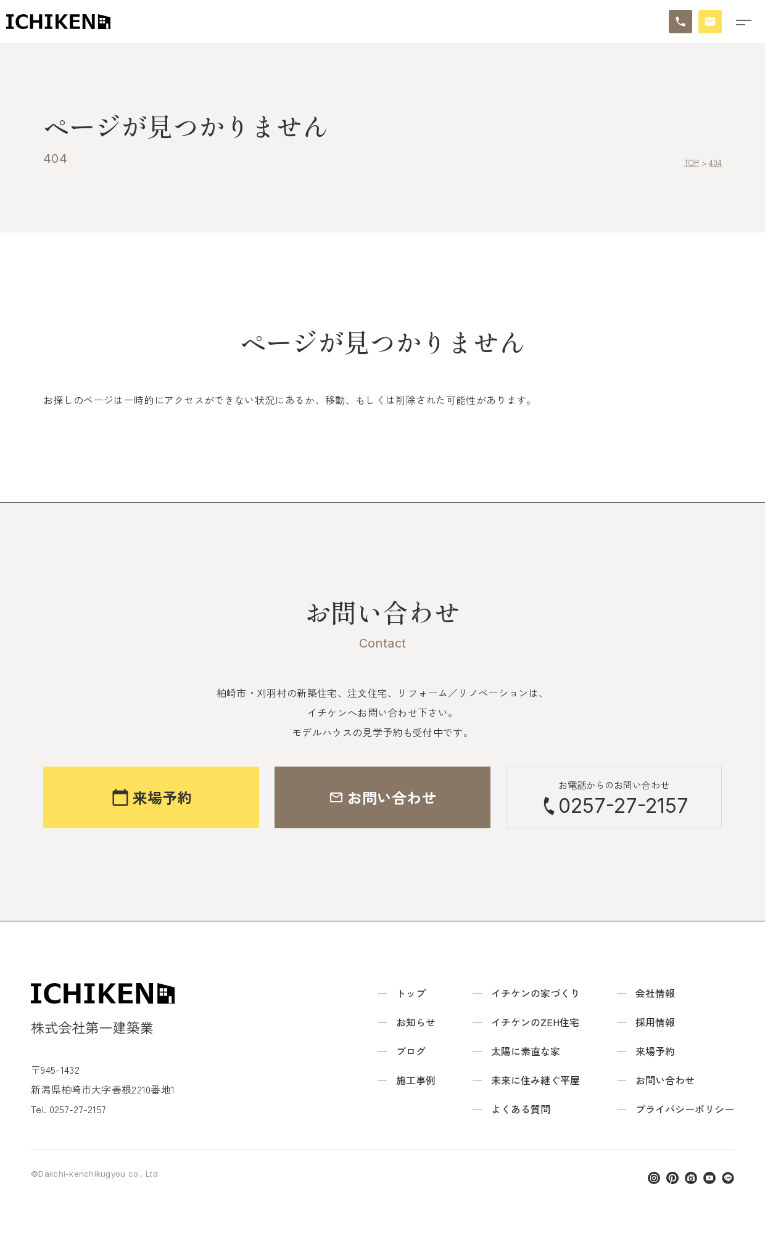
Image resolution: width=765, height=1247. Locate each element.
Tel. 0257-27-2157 (68, 1108)
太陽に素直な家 (525, 1050)
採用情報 (655, 1021)
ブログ (411, 1050)
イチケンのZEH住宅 (535, 1021)
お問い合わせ (665, 1079)
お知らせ (416, 1021)
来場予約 (655, 1050)
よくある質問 (520, 1108)
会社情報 (655, 993)
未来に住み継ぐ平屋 (535, 1079)
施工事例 (416, 1079)
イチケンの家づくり (535, 993)
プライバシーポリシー (684, 1108)
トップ (411, 993)
